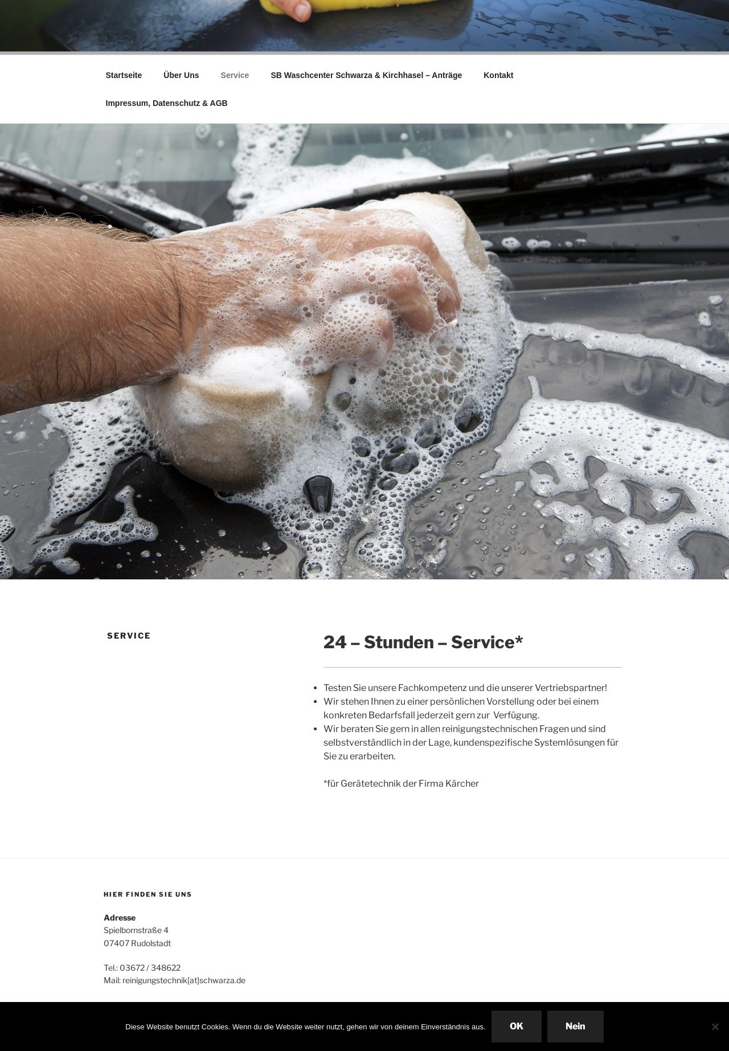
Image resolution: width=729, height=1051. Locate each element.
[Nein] (714, 1026)
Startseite (124, 75)
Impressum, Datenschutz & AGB (167, 103)
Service (235, 75)
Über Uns (181, 75)
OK (516, 1026)
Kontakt (498, 75)
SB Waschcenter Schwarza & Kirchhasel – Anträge (366, 75)
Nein (575, 1026)
